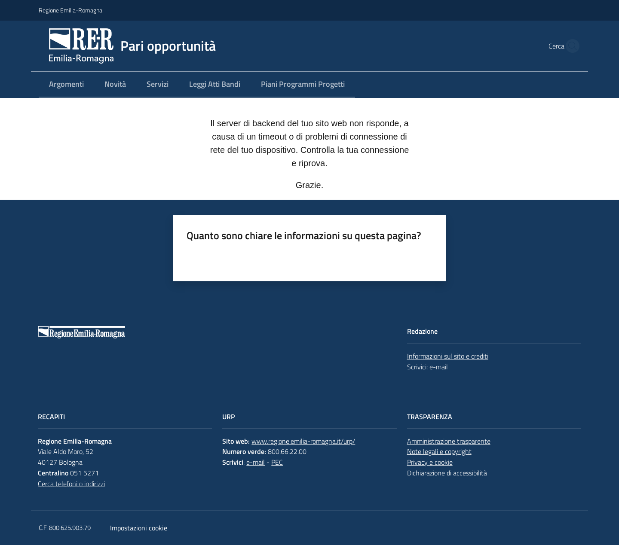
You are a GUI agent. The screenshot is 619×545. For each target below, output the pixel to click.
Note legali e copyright (439, 451)
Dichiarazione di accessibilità (447, 473)
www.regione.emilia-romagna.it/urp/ (303, 441)
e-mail (438, 367)
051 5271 (84, 473)
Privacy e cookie (430, 462)
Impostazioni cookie (138, 528)
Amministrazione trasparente (448, 441)
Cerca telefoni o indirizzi (71, 483)
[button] (570, 46)
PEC (277, 462)
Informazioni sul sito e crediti (447, 356)
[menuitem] (66, 85)
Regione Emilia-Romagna (70, 10)
